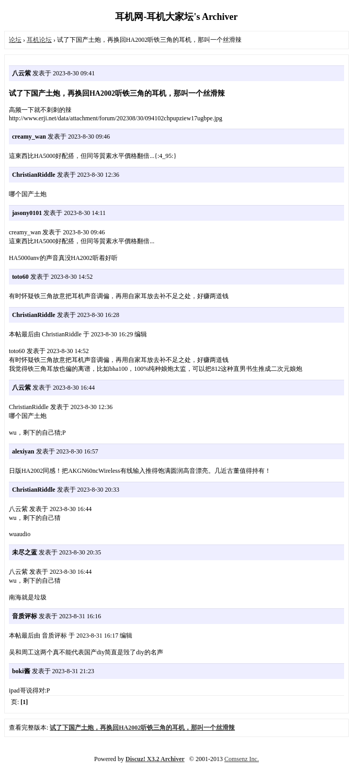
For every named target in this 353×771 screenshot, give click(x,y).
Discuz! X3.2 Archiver (155, 759)
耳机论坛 (39, 39)
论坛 (15, 39)
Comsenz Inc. (241, 759)
